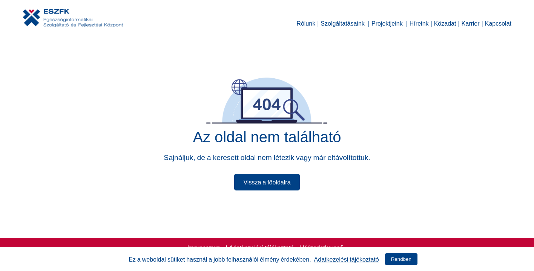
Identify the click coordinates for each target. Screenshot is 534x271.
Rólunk (305, 23)
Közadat (445, 23)
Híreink (419, 23)
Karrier (471, 23)
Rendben (401, 259)
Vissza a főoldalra (266, 181)
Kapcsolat (498, 23)
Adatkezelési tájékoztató (346, 259)
